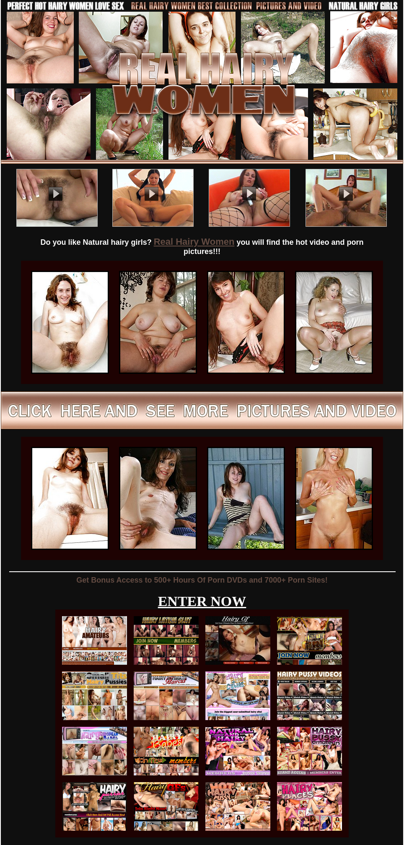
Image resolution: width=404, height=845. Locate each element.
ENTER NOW (202, 601)
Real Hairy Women (194, 241)
